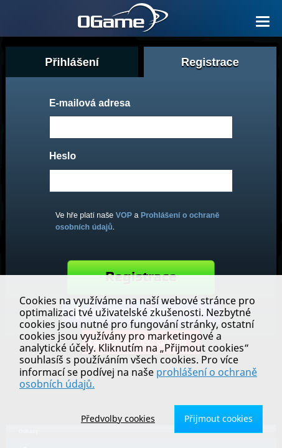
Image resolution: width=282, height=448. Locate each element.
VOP (124, 215)
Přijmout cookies (218, 418)
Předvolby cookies (118, 418)
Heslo (62, 156)
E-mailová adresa (89, 103)
